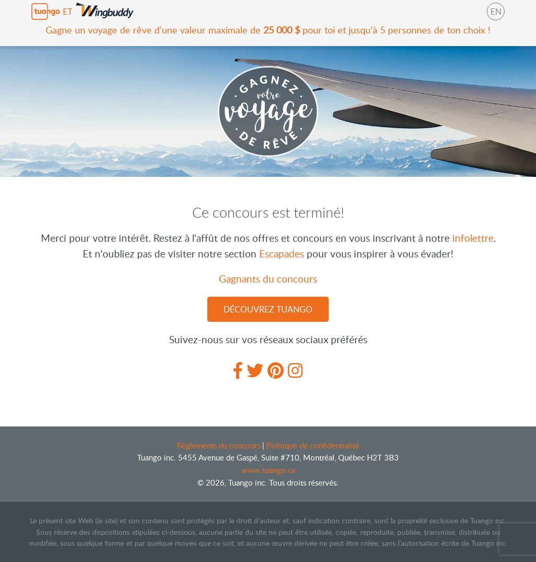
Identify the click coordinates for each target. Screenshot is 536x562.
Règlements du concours (219, 445)
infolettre (473, 238)
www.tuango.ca (268, 470)
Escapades (281, 253)
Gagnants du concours (268, 279)
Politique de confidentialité (312, 445)
